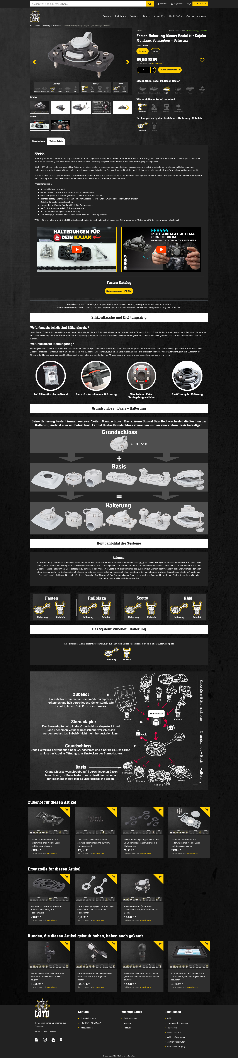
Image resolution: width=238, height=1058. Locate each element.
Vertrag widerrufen (176, 1041)
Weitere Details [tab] (56, 141)
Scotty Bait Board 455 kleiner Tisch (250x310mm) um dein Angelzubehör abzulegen (188, 976)
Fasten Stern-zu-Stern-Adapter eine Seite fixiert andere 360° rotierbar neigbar (47, 976)
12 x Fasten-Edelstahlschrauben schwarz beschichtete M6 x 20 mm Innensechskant (93, 842)
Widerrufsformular (176, 1037)
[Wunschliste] (188, 4)
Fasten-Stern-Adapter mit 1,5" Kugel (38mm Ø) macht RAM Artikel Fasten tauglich (141, 976)
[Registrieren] (177, 4)
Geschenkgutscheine (196, 16)
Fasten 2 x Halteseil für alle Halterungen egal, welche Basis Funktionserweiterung (185, 842)
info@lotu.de (86, 1027)
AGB (169, 1018)
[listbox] (49, 821)
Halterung (46, 26)
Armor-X (158, 16)
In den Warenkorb (170, 70)
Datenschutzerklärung (177, 1023)
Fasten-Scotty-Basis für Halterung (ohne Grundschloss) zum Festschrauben (47, 909)
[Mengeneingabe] (143, 70)
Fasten (105, 16)
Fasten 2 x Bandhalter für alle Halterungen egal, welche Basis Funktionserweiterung (45, 842)
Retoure (127, 1027)
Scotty (133, 16)
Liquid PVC (174, 16)
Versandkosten (156, 63)
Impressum (172, 1027)
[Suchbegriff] (88, 4)
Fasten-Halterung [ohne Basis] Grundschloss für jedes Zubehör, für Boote (141, 909)
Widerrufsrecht (174, 1032)
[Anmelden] (162, 4)
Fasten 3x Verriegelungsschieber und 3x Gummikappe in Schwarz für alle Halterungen (141, 842)
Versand (127, 1023)
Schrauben (57, 26)
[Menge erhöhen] (153, 68)
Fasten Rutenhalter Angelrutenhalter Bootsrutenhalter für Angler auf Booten (94, 976)
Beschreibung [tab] (38, 141)
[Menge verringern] (153, 71)
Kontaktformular (88, 1018)
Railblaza (119, 16)
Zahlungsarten (130, 1018)
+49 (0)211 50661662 (90, 1023)
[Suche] (150, 4)
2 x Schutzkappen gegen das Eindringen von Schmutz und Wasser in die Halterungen (95, 909)
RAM (145, 16)
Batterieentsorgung (176, 1046)
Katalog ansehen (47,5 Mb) (119, 291)
